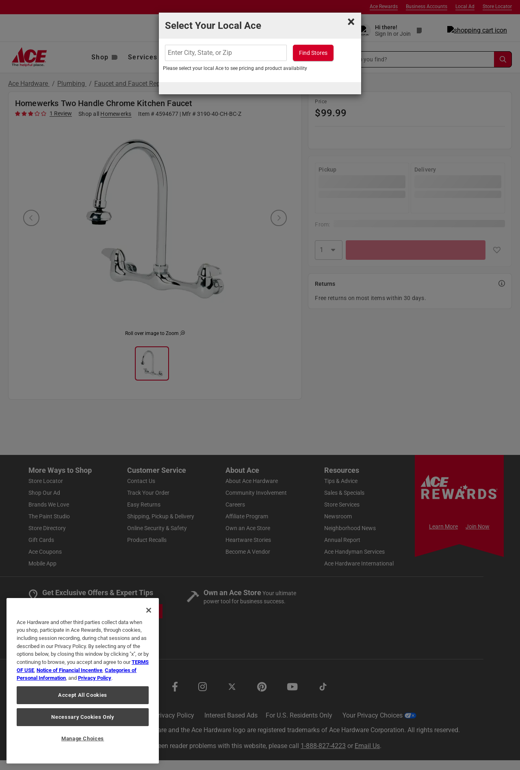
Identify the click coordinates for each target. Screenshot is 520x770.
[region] (82, 680)
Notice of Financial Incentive (69, 670)
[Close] (149, 610)
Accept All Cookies (82, 695)
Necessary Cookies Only (82, 717)
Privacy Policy (94, 678)
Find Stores (313, 53)
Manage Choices (82, 738)
